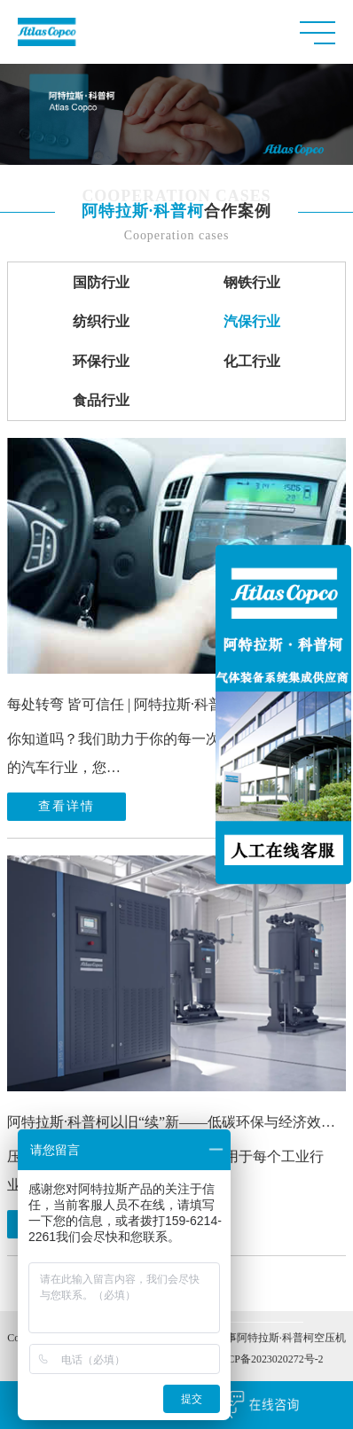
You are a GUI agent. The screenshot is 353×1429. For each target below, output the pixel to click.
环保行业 (101, 361)
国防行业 (101, 282)
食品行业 (101, 400)
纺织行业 (101, 321)
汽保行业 (252, 321)
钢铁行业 (252, 282)
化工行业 (252, 361)
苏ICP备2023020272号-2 (268, 1361)
